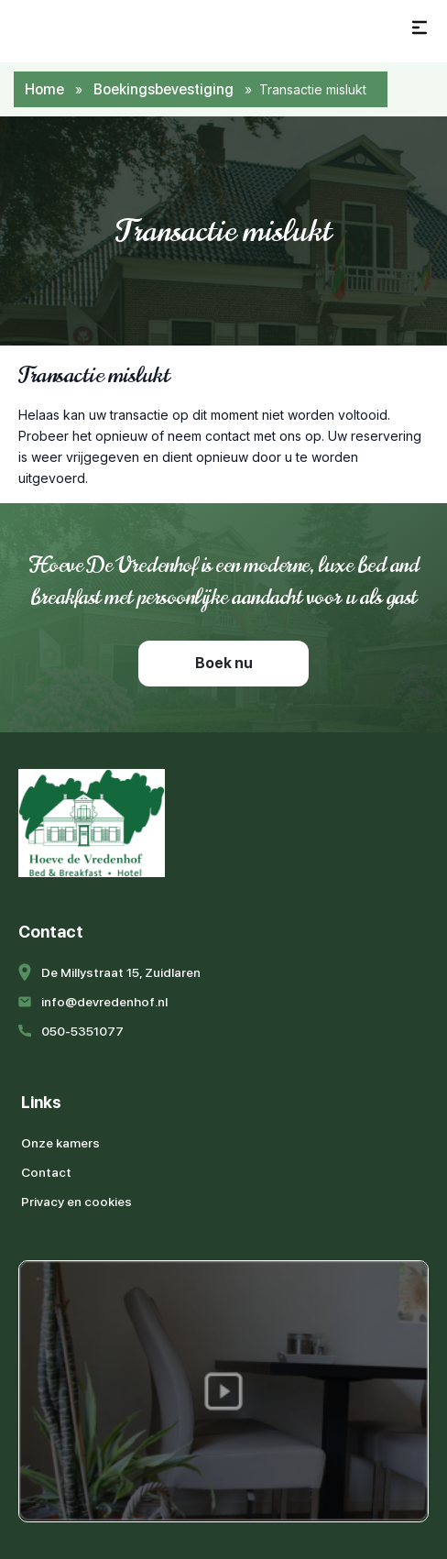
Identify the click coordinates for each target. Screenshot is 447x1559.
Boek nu (224, 663)
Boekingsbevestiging (163, 89)
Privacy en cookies (76, 1201)
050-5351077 (82, 1031)
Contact (46, 1172)
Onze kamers (60, 1143)
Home (44, 89)
